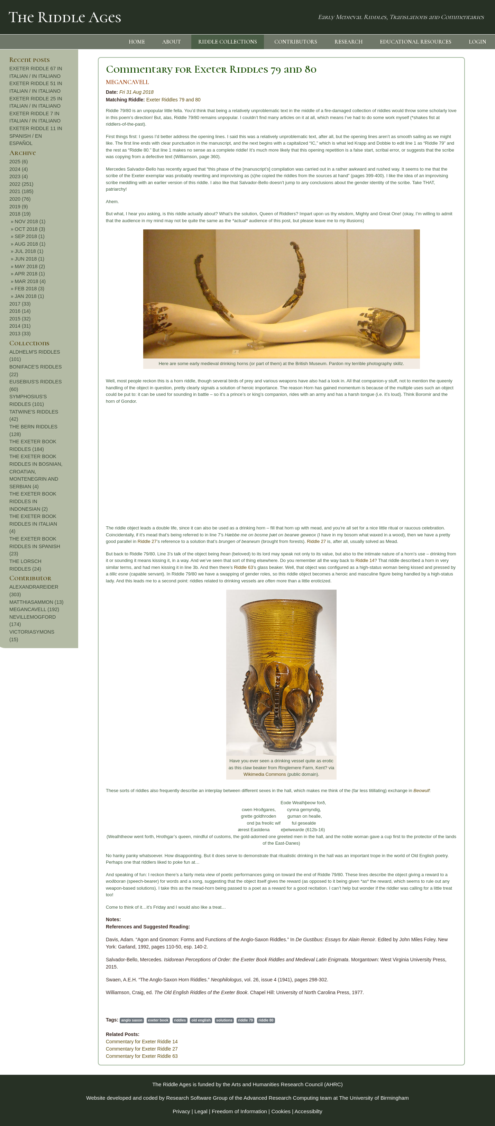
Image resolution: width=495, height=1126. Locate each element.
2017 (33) (437, 304)
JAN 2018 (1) (446, 296)
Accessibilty (308, 1111)
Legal (201, 1111)
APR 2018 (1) (447, 273)
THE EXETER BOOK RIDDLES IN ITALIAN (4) (450, 524)
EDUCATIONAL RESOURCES (415, 41)
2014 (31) (437, 326)
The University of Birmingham (374, 1098)
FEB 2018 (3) (446, 288)
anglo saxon (48, 1020)
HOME (137, 41)
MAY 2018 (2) (447, 266)
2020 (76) (437, 199)
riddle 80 (182, 1020)
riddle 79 (162, 1020)
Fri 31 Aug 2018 (53, 92)
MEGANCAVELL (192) (451, 609)
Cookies (281, 1111)
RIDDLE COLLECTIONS (227, 41)
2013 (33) (437, 333)
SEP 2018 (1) (446, 236)
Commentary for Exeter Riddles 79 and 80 (127, 69)
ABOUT (171, 41)
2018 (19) (437, 214)
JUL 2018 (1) (446, 251)
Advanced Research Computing (281, 1098)
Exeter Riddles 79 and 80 (90, 99)
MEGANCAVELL (44, 82)
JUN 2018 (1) (446, 259)
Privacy (181, 1111)
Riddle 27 (63, 541)
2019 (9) (435, 206)
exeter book (75, 1020)
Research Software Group (197, 1098)
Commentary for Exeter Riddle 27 (58, 1049)
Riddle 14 (281, 560)
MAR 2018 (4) (447, 281)
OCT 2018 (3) (447, 229)
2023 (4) (435, 176)
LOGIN (477, 41)
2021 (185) (438, 191)
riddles (96, 1020)
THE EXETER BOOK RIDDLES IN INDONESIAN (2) (449, 501)
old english (117, 1020)
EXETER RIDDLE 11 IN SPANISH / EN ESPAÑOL (452, 136)
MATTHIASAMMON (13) (453, 602)
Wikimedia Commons (181, 774)
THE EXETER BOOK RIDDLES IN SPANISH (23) (451, 546)
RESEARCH (348, 41)
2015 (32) (437, 318)
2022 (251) (438, 184)
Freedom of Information (239, 1111)
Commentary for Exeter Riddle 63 (58, 1056)
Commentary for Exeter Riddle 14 (58, 1041)
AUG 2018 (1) (447, 244)
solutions (141, 1020)
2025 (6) (435, 161)
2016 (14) (437, 311)
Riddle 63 (159, 567)
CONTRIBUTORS (295, 41)
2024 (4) (435, 169)
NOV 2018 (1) (447, 221)
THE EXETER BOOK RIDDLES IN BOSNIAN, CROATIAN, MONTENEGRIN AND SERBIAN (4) (452, 471)
